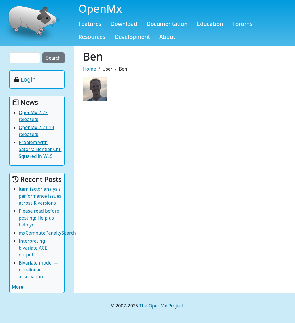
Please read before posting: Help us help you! (39, 218)
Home (89, 69)
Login (28, 79)
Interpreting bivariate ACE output (33, 248)
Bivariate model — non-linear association (38, 270)
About (167, 37)
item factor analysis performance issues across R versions (40, 196)
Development (132, 37)
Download (124, 24)
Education (210, 24)
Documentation (167, 24)
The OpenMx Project (161, 306)
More (17, 287)
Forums (242, 24)
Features (89, 24)
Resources (91, 37)
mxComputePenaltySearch (47, 233)
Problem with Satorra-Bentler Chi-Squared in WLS (40, 149)
